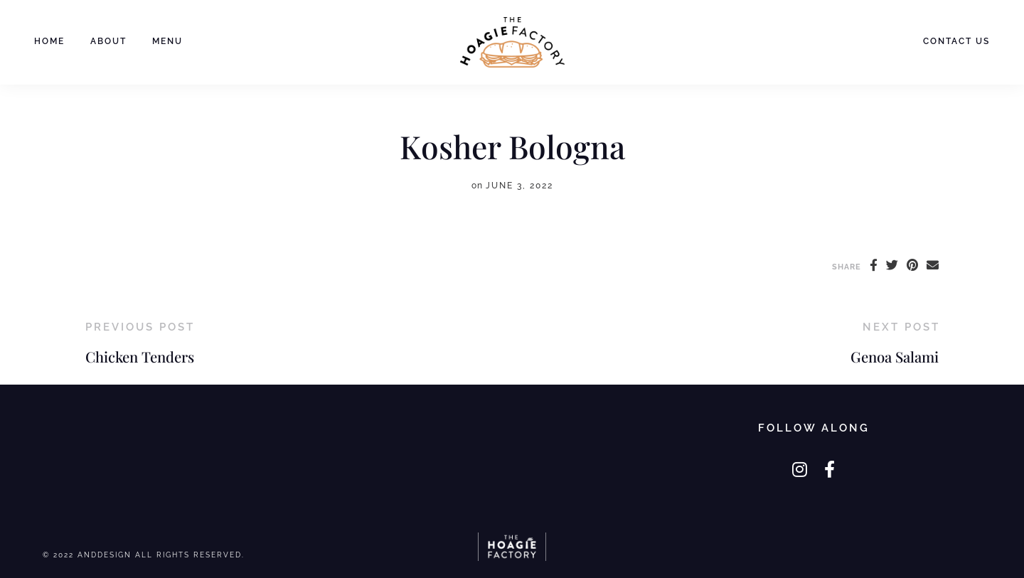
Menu (167, 41)
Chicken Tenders (139, 356)
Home (49, 41)
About (108, 41)
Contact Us (956, 41)
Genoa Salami (894, 356)
